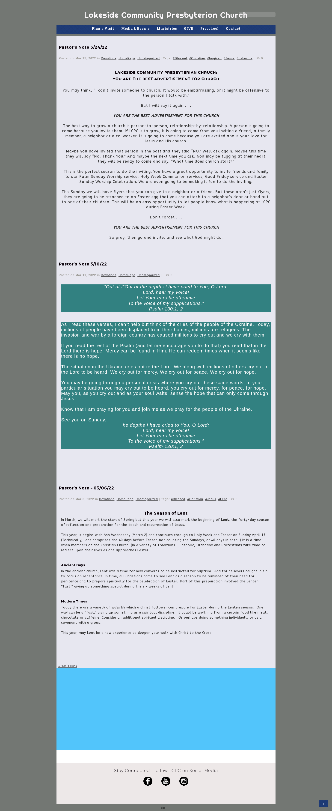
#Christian (197, 58)
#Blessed (180, 58)
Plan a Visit (103, 28)
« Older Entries (67, 666)
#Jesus (229, 58)
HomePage (127, 58)
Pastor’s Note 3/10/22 (83, 263)
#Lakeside (244, 58)
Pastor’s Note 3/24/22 (83, 47)
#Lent (222, 499)
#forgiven (214, 58)
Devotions (108, 58)
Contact (233, 28)
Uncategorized (148, 58)
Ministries (167, 28)
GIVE (188, 28)
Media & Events (135, 28)
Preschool (209, 28)
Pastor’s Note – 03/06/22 (86, 487)
